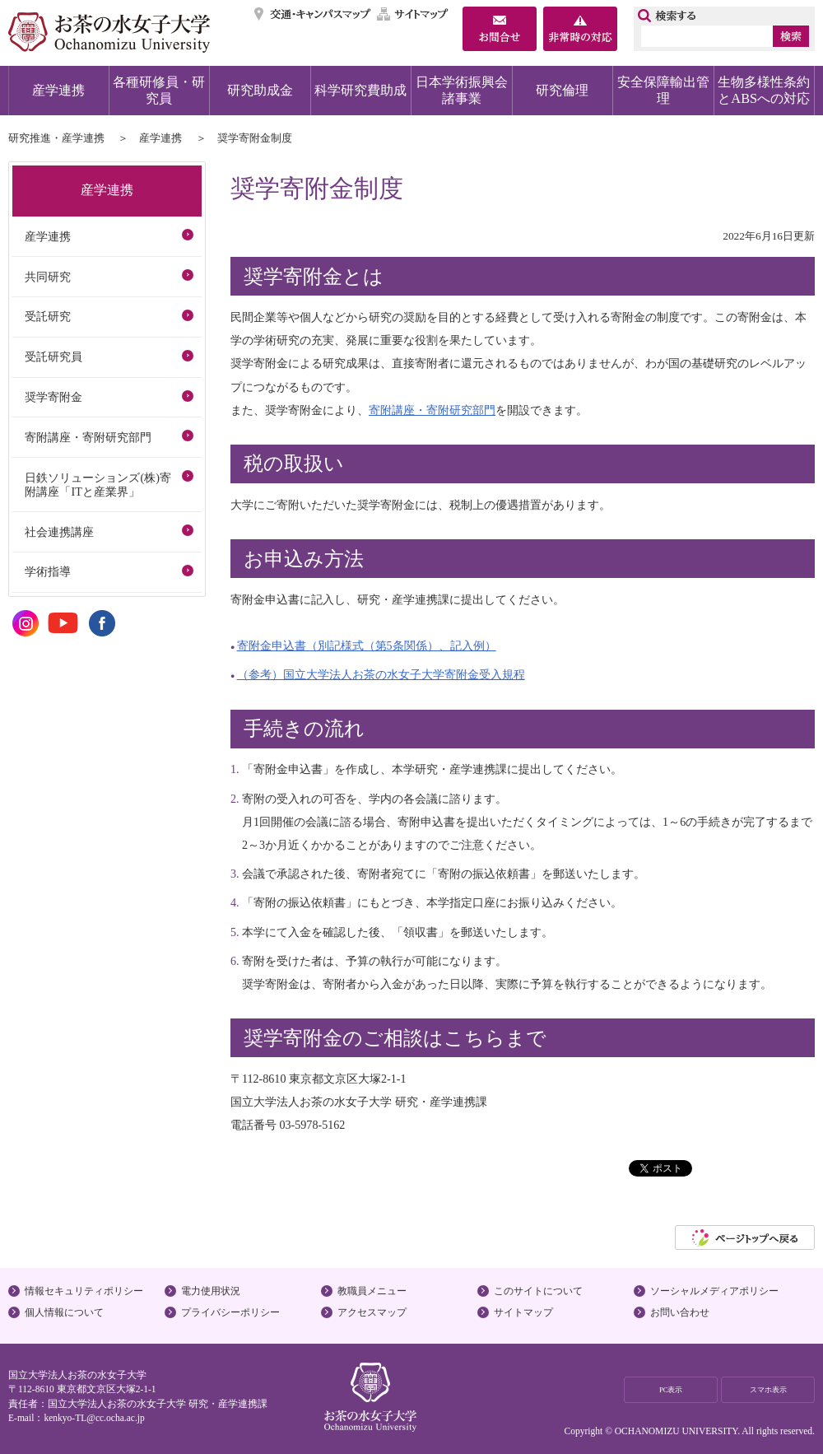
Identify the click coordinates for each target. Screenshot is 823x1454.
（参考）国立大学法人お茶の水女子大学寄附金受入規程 (381, 674)
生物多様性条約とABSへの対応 (764, 90)
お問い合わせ (679, 1312)
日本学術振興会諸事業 (462, 90)
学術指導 (48, 571)
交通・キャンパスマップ (313, 14)
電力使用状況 (210, 1291)
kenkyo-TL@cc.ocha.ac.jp (94, 1418)
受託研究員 (53, 356)
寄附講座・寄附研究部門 (432, 410)
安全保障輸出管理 (663, 90)
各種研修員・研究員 (159, 90)
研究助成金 (260, 90)
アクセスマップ (372, 1312)
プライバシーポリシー (230, 1312)
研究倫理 (562, 90)
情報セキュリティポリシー (84, 1291)
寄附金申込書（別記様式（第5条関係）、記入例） (366, 645)
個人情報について (64, 1312)
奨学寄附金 (53, 396)
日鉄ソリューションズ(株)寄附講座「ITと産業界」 (97, 484)
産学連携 (58, 90)
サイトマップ (413, 14)
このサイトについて (538, 1291)
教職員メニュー (372, 1291)
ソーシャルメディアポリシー (714, 1291)
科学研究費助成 (360, 90)
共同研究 (48, 276)
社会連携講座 (59, 531)
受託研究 (48, 316)
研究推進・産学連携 (56, 138)
